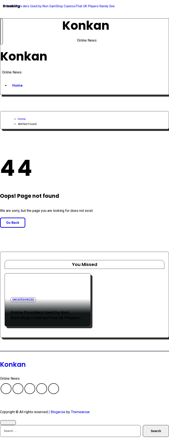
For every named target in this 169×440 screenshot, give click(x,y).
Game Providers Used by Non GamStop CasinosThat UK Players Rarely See (44, 321)
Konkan (85, 26)
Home (17, 88)
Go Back (12, 226)
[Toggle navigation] (1, 32)
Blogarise (58, 415)
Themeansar (80, 415)
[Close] (8, 425)
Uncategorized (23, 302)
